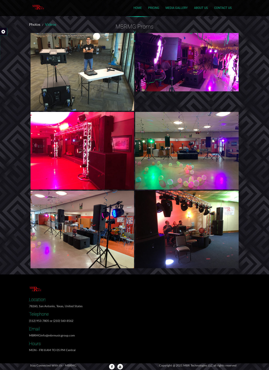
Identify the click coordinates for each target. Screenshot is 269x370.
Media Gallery (177, 8)
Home (137, 8)
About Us (201, 8)
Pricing (153, 8)
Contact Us (223, 8)
